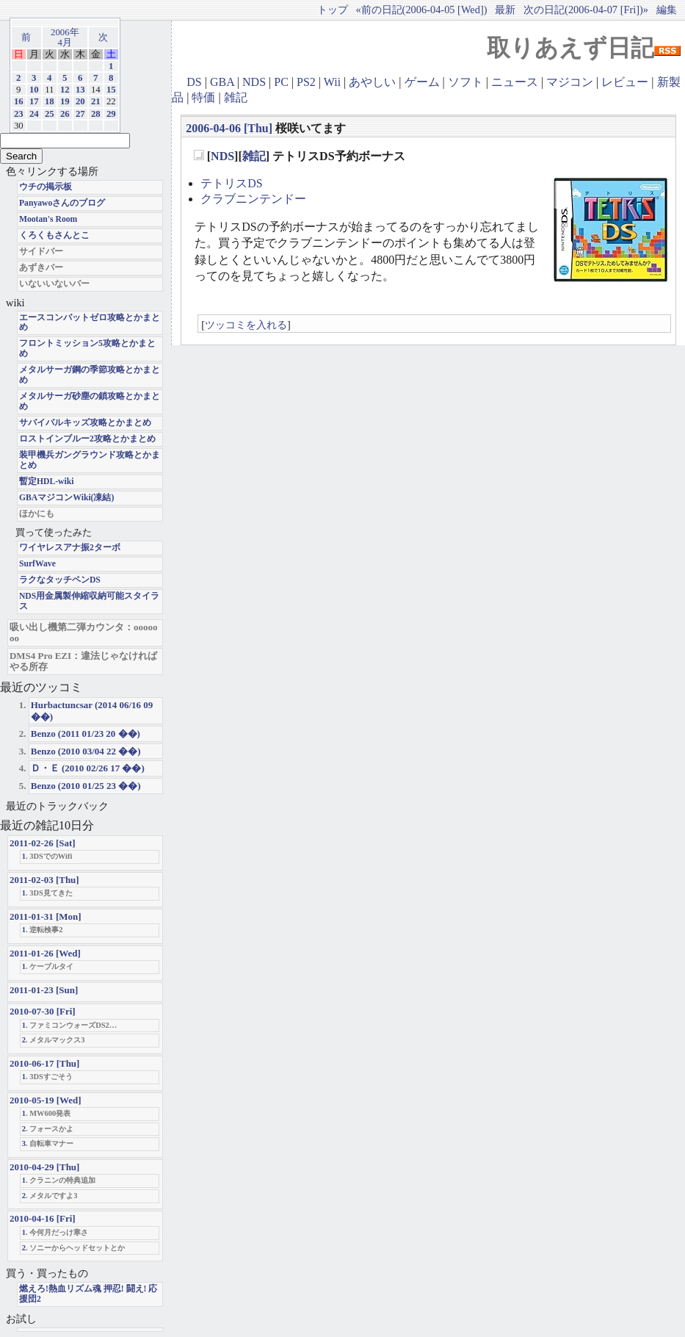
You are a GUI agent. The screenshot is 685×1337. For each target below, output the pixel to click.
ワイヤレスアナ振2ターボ (69, 547)
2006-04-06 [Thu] (229, 128)
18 (49, 101)
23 (18, 114)
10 (34, 89)
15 (111, 89)
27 (80, 114)
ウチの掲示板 (45, 187)
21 (96, 101)
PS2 (306, 82)
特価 (203, 97)
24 (34, 114)
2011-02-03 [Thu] (44, 879)
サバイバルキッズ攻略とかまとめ (85, 423)
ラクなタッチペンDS (60, 580)
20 (80, 101)
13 (80, 89)
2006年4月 (65, 37)
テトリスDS (231, 183)
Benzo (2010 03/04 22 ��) (86, 751)
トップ (332, 9)
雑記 (235, 97)
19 (65, 101)
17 (34, 101)
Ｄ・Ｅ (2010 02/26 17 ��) (88, 768)
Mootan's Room (48, 219)
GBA (222, 82)
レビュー (624, 82)
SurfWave (37, 564)
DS (193, 82)
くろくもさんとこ (54, 235)
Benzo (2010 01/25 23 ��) (86, 785)
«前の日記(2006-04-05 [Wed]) (421, 9)
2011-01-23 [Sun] (44, 989)
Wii (332, 82)
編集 (666, 9)
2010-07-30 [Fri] (43, 1011)
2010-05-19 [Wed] (45, 1100)
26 (65, 114)
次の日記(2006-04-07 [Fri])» (585, 9)
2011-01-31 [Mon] (45, 916)
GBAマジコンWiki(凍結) (66, 497)
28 (96, 114)
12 (65, 89)
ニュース (514, 82)
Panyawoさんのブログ (62, 203)
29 (111, 114)
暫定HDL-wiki (46, 481)
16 (18, 101)
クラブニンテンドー (253, 198)
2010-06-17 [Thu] (44, 1063)
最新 (505, 9)
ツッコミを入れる (246, 325)
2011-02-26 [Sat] (43, 842)
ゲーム (422, 82)
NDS (254, 82)
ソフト (465, 82)
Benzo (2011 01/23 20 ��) (85, 733)
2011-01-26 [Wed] (45, 953)
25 (49, 114)
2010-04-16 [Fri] (43, 1218)
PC (281, 82)
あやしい (372, 82)
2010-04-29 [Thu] (44, 1166)
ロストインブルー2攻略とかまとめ (87, 439)
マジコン (569, 82)
